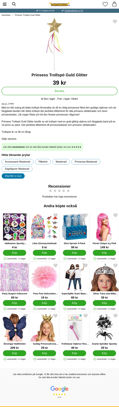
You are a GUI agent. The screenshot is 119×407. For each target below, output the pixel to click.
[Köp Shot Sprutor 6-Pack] (74, 253)
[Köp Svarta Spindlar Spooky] (104, 353)
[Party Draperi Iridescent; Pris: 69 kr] (14, 281)
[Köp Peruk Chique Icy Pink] (104, 253)
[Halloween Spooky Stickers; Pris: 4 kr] (14, 231)
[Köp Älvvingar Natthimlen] (14, 353)
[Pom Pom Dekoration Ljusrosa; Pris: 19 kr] (44, 281)
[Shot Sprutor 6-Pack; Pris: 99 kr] (74, 231)
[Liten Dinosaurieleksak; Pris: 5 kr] (44, 231)
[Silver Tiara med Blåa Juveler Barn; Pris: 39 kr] (104, 281)
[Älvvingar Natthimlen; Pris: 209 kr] (14, 331)
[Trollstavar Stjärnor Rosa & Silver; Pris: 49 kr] (74, 331)
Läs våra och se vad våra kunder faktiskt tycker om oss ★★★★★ (42, 147)
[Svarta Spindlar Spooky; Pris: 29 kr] (104, 331)
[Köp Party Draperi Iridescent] (14, 303)
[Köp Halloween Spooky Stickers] (14, 253)
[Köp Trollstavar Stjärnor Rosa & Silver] (74, 353)
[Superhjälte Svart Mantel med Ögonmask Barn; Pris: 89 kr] (74, 281)
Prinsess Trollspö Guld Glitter (27, 15)
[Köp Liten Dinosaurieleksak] (44, 253)
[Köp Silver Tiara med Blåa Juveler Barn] (104, 303)
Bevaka (59, 91)
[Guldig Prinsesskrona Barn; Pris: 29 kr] (44, 331)
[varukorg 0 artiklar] (114, 4)
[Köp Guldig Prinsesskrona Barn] (44, 353)
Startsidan (6, 15)
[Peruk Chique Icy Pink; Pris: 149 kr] (104, 231)
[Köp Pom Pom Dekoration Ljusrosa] (44, 303)
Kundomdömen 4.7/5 (74, 10)
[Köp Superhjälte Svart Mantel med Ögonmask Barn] (74, 303)
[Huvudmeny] (4, 4)
